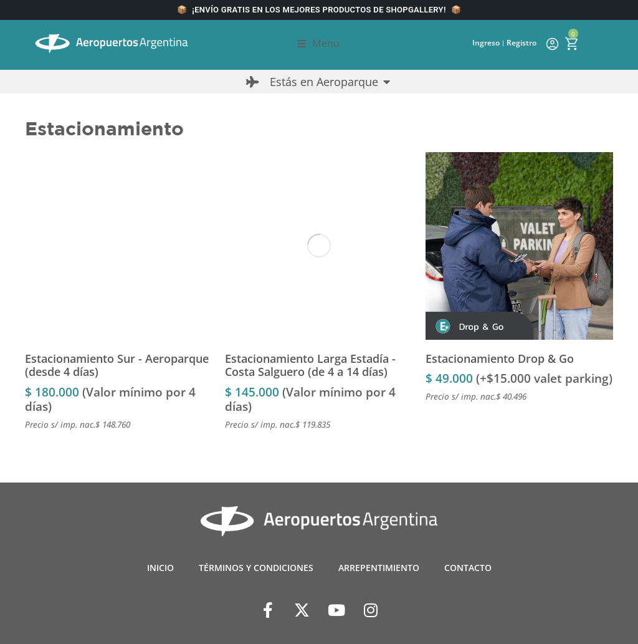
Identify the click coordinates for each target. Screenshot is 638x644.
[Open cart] (571, 43)
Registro (521, 42)
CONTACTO (468, 568)
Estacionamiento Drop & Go (500, 358)
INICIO (160, 568)
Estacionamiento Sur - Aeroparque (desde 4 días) (117, 365)
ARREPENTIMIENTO (378, 568)
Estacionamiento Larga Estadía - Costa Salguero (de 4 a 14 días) (310, 365)
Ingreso (486, 42)
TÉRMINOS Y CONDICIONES (256, 568)
